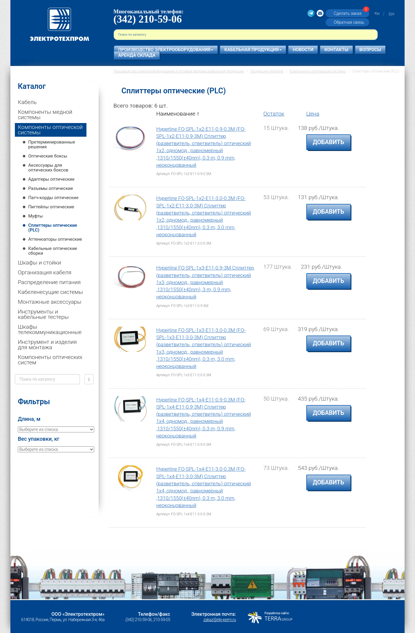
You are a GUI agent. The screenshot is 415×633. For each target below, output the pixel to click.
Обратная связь (349, 22)
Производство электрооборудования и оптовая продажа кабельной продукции (178, 71)
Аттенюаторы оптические (55, 239)
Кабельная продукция (253, 49)
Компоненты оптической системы (50, 130)
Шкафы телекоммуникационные (50, 329)
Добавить (328, 142)
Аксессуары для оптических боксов (48, 168)
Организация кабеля (45, 272)
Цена (312, 113)
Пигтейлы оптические (51, 207)
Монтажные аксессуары (49, 301)
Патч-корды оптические (53, 197)
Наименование (177, 113)
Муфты (35, 216)
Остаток (273, 113)
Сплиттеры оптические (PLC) (52, 228)
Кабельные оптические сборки (52, 251)
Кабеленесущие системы (50, 292)
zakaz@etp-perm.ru (219, 619)
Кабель (27, 102)
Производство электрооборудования (166, 49)
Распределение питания (49, 282)
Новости (303, 49)
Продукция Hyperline (266, 71)
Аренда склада (137, 55)
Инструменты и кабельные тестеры (43, 314)
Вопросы (370, 49)
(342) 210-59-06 (147, 19)
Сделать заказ (350, 13)
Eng (391, 13)
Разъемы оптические (50, 188)
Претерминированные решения (51, 144)
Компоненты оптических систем (50, 360)
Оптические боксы (47, 156)
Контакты (336, 49)
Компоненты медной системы (45, 114)
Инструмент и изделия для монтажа (47, 344)
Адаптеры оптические (51, 179)
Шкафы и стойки (39, 262)
